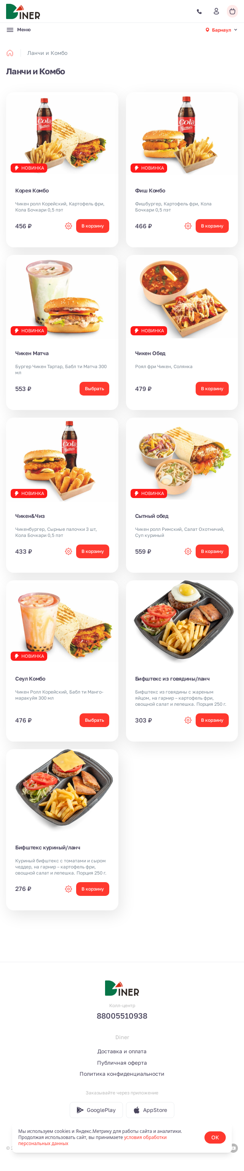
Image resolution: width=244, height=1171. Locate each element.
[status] (122, 1137)
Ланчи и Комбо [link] (47, 53)
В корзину (92, 226)
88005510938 (122, 1015)
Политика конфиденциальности (122, 1073)
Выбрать (94, 388)
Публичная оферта (122, 1062)
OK (215, 1137)
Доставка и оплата (122, 1051)
